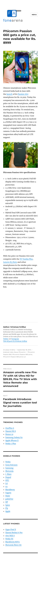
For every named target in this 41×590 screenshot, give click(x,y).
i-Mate (8, 474)
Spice (7, 505)
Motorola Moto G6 (13, 545)
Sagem (8, 493)
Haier (7, 496)
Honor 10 (9, 434)
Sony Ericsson (11, 465)
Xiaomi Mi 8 (10, 431)
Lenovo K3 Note (10, 262)
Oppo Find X (10, 529)
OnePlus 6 (9, 428)
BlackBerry (10, 490)
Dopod (8, 477)
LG (6, 483)
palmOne (9, 499)
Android (6, 352)
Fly (6, 508)
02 (6, 486)
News (16, 352)
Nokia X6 (9, 539)
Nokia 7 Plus (10, 443)
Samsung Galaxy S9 (14, 437)
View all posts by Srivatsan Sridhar (15, 341)
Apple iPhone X (11, 440)
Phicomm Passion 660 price (22, 354)
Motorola (9, 471)
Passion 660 (23, 94)
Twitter (5, 339)
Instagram (15, 339)
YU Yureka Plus (26, 259)
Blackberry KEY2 (12, 542)
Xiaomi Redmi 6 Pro (14, 532)
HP (6, 502)
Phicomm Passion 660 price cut (14, 357)
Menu (34, 14)
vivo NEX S (10, 536)
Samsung (9, 468)
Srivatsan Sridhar (9, 350)
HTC (7, 480)
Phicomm (22, 352)
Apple (7, 511)
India (11, 352)
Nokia (7, 462)
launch (9, 94)
